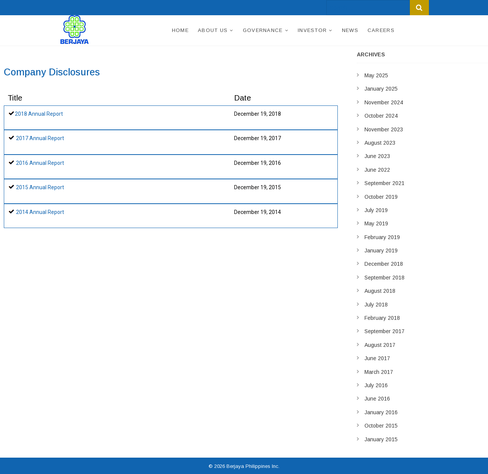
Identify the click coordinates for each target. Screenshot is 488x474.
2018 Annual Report (39, 114)
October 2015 (381, 426)
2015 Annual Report (40, 187)
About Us (213, 30)
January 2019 (381, 250)
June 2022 (377, 170)
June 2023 (377, 156)
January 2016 (381, 412)
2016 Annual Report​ (40, 163)
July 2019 (376, 210)
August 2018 (379, 291)
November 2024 (383, 102)
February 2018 (382, 318)
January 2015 (381, 439)
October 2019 (381, 197)
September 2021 (384, 183)
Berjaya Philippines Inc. (252, 466)
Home (180, 30)
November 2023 (383, 129)
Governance (263, 30)
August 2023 (379, 143)
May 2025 (376, 75)
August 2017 (379, 345)
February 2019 (382, 237)
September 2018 (384, 278)
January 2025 (381, 89)
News (350, 30)
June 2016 (377, 399)
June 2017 (377, 358)
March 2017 (378, 372)
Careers (381, 30)
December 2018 (383, 264)
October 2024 (381, 116)
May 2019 (376, 223)
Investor (312, 30)
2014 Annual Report (40, 212)
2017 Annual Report (40, 138)
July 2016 (376, 385)
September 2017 (384, 331)
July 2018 (376, 305)
